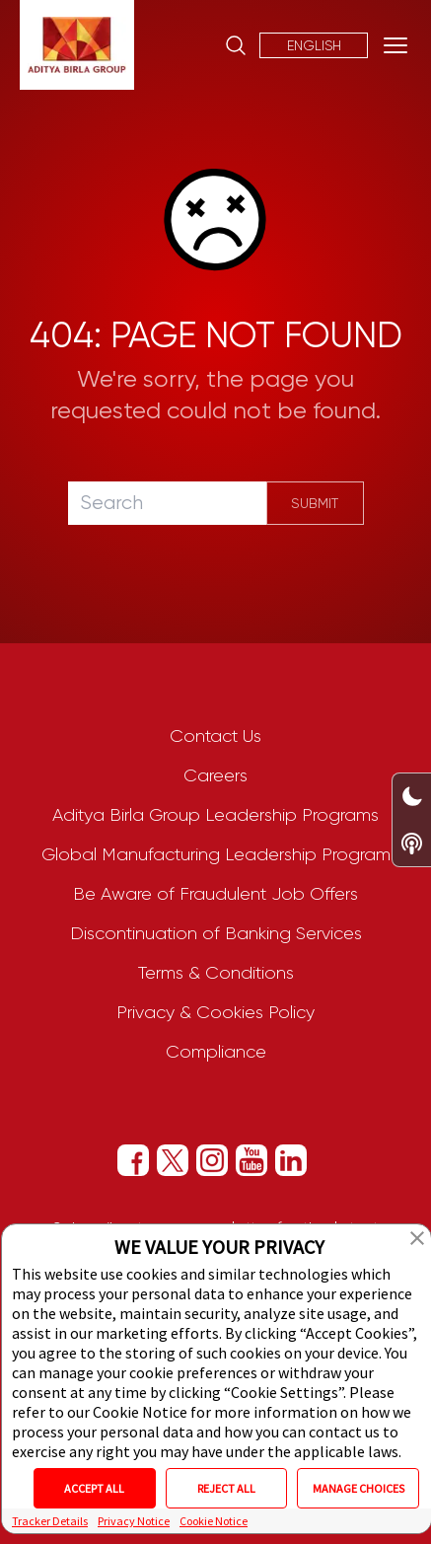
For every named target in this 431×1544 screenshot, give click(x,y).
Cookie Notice (214, 1520)
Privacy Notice (134, 1520)
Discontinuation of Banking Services (216, 933)
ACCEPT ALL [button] (94, 1488)
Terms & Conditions (216, 973)
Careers (215, 775)
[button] (417, 1238)
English (314, 45)
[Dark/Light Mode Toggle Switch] (412, 796)
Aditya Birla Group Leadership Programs (215, 815)
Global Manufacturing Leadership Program (216, 854)
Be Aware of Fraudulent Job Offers (215, 894)
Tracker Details (50, 1520)
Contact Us (215, 736)
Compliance (216, 1052)
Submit (314, 503)
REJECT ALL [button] (226, 1488)
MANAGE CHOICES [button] (358, 1488)
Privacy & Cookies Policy (215, 1012)
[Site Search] (236, 45)
